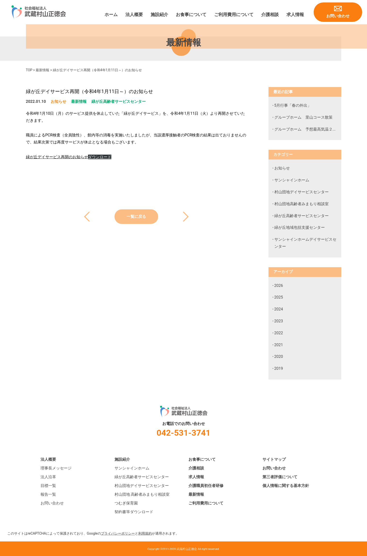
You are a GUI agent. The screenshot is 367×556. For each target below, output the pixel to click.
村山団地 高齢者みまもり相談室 (142, 494)
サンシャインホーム (291, 180)
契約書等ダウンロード (133, 512)
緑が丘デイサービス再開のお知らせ (57, 157)
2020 (278, 356)
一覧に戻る (136, 216)
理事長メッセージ (56, 468)
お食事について (191, 14)
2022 (278, 333)
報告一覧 (48, 494)
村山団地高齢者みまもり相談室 (301, 204)
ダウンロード (99, 157)
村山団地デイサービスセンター (301, 192)
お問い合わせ (338, 16)
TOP (29, 70)
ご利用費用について (233, 14)
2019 (278, 368)
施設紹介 (159, 14)
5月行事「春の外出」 (292, 105)
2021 (278, 345)
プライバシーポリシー (118, 533)
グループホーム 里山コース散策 (303, 117)
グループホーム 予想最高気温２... (305, 129)
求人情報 (295, 14)
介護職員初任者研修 (205, 485)
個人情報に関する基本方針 (285, 485)
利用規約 (145, 533)
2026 (278, 285)
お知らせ (58, 101)
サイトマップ (274, 459)
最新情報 (42, 70)
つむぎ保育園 (126, 503)
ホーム (111, 14)
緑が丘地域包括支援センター (299, 227)
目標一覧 (48, 485)
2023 (278, 321)
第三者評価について (279, 477)
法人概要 (134, 14)
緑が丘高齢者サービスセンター (118, 101)
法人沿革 (48, 477)
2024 (278, 309)
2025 (278, 297)
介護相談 (270, 14)
